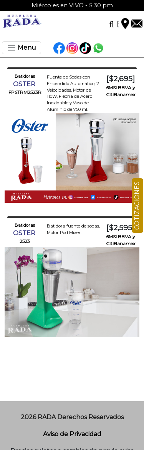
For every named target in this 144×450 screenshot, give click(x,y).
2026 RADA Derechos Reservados (72, 417)
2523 (25, 241)
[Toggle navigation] (21, 47)
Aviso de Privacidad (72, 434)
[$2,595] (120, 227)
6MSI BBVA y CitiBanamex (120, 91)
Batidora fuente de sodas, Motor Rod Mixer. (73, 229)
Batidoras (25, 76)
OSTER (25, 84)
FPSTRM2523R (24, 92)
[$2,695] (120, 78)
